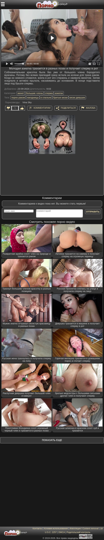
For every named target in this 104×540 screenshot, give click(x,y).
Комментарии (42, 108)
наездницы (33, 97)
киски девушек (77, 97)
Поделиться (68, 108)
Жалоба (90, 108)
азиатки (59, 93)
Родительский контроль (78, 532)
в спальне (46, 97)
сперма (49, 93)
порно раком (18, 97)
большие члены (34, 93)
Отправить (92, 211)
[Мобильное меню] (2, 4)
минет (21, 93)
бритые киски (60, 97)
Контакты (37, 528)
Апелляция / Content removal (84, 528)
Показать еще (52, 440)
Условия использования (56, 528)
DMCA (62, 532)
